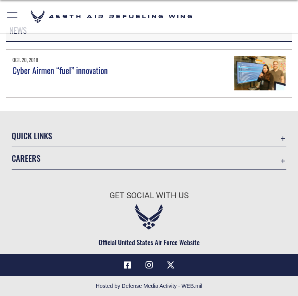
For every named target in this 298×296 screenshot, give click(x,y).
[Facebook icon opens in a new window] (127, 265)
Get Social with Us (149, 195)
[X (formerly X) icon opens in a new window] (171, 265)
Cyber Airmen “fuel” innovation (60, 70)
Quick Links (32, 136)
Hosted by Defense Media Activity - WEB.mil (149, 286)
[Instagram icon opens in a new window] (149, 265)
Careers (26, 158)
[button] (12, 16)
